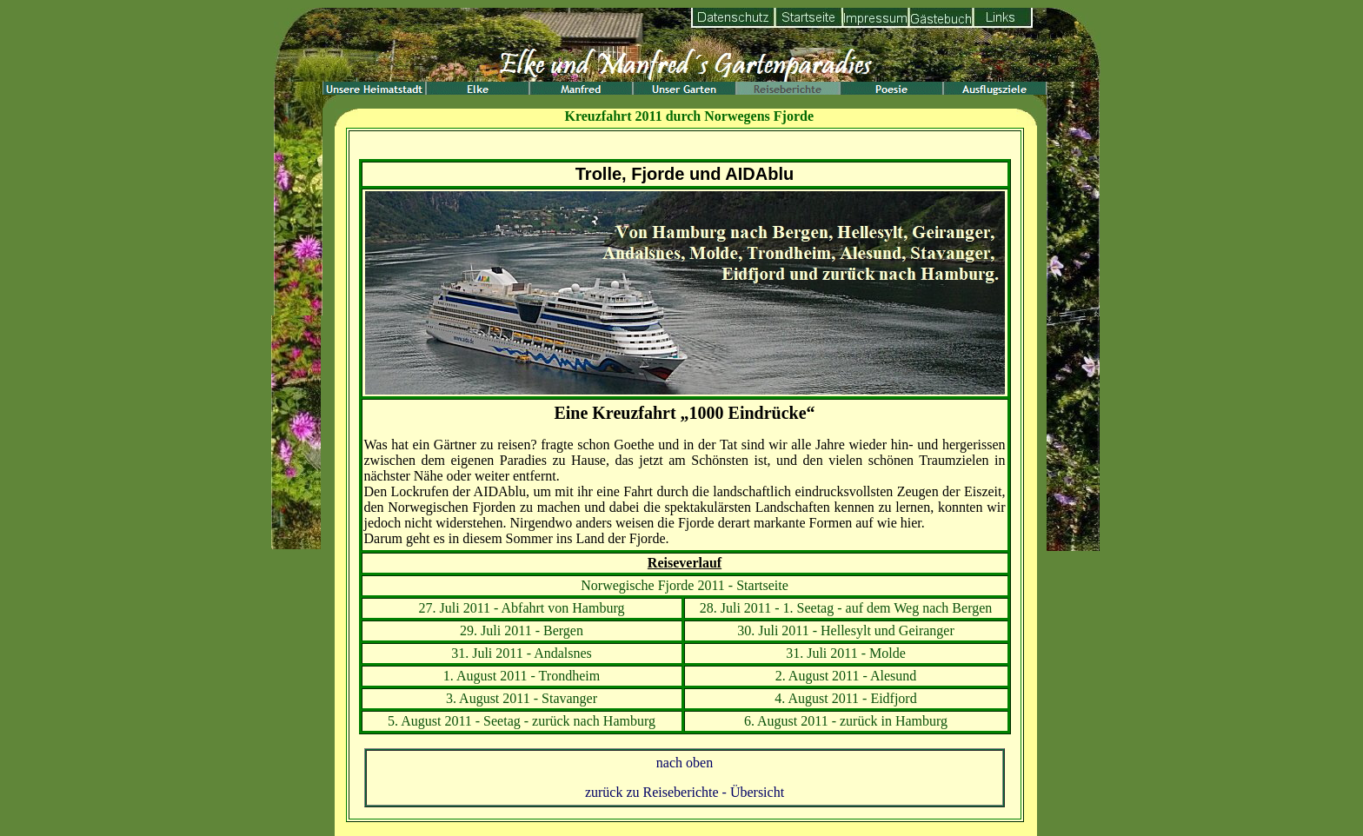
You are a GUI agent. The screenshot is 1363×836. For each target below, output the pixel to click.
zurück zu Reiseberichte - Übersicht (684, 792)
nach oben (684, 762)
